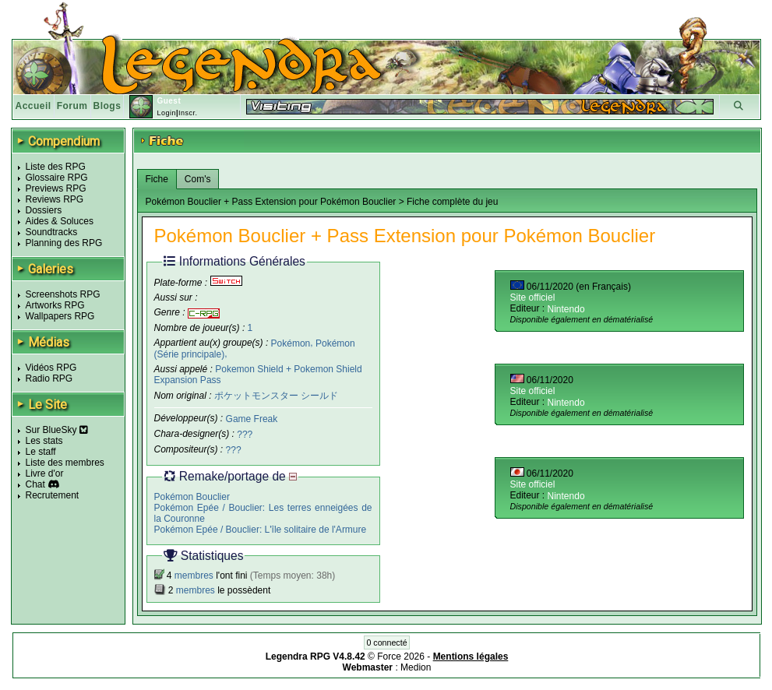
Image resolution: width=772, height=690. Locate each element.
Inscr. (188, 113)
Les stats (44, 440)
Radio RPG (49, 378)
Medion (415, 667)
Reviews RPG (55, 199)
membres (193, 575)
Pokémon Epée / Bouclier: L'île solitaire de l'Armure (260, 528)
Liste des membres (65, 462)
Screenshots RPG (63, 294)
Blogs (107, 105)
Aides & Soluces (59, 221)
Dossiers (44, 210)
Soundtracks (52, 232)
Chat (35, 484)
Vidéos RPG (51, 367)
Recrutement (52, 495)
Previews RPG (56, 188)
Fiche (157, 179)
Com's (198, 179)
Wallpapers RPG (60, 316)
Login (166, 113)
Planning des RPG (64, 243)
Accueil (33, 105)
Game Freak (252, 419)
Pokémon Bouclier (192, 496)
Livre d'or (45, 473)
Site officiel (532, 297)
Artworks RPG (55, 305)
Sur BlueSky (57, 429)
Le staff (41, 451)
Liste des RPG (56, 166)
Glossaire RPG (57, 177)
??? (244, 434)
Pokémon (291, 342)
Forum (72, 105)
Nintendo (566, 309)
